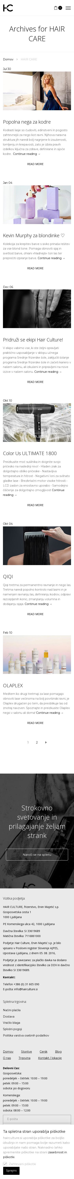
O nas (7, 1058)
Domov (8, 59)
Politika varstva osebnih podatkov (26, 1035)
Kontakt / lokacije (50, 1058)
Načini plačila (12, 1010)
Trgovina (24, 1058)
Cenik (43, 1051)
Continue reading (26, 154)
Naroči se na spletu (37, 854)
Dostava (8, 1016)
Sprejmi (11, 1170)
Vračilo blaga (11, 1023)
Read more (35, 164)
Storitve (26, 1051)
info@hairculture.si (26, 989)
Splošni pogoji (12, 1029)
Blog (58, 1051)
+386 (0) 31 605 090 (26, 984)
